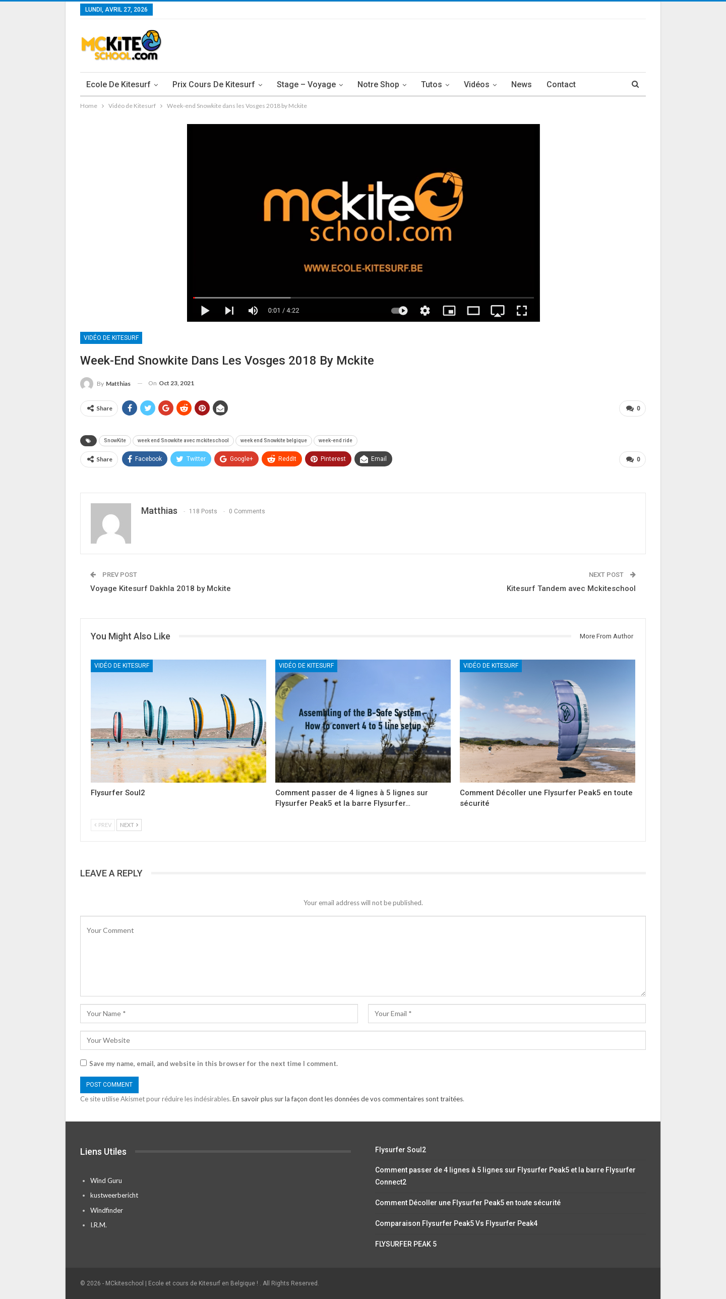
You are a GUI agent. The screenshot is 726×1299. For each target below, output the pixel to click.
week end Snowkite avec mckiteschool (183, 440)
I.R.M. (98, 1225)
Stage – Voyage (306, 84)
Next (129, 824)
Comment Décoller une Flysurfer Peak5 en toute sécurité (468, 1203)
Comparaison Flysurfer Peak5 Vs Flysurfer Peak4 (456, 1223)
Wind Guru (106, 1180)
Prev (102, 824)
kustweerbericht (114, 1195)
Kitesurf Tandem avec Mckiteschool (571, 588)
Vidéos (477, 84)
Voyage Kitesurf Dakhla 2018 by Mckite (160, 588)
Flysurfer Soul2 (400, 1150)
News (521, 84)
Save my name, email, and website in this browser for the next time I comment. (213, 1063)
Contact (561, 84)
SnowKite (115, 440)
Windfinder (106, 1210)
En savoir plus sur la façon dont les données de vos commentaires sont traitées (347, 1099)
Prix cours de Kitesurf (213, 84)
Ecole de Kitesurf (118, 84)
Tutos (431, 84)
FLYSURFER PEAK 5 (406, 1244)
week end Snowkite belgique (273, 440)
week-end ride (335, 440)
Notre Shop (378, 84)
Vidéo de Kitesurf (111, 337)
